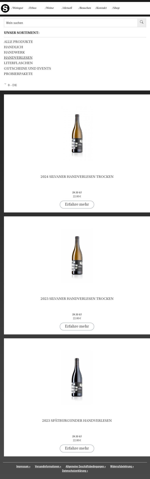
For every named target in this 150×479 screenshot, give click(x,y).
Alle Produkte (18, 42)
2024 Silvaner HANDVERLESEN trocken (77, 177)
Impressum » (23, 466)
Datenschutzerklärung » (75, 470)
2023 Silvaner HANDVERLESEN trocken (77, 299)
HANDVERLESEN (18, 58)
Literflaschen (18, 63)
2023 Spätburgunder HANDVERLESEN (77, 421)
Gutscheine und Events (27, 69)
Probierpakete (18, 74)
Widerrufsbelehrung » (122, 466)
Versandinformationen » (48, 466)
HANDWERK (14, 52)
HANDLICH (13, 47)
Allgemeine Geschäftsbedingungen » (86, 466)
